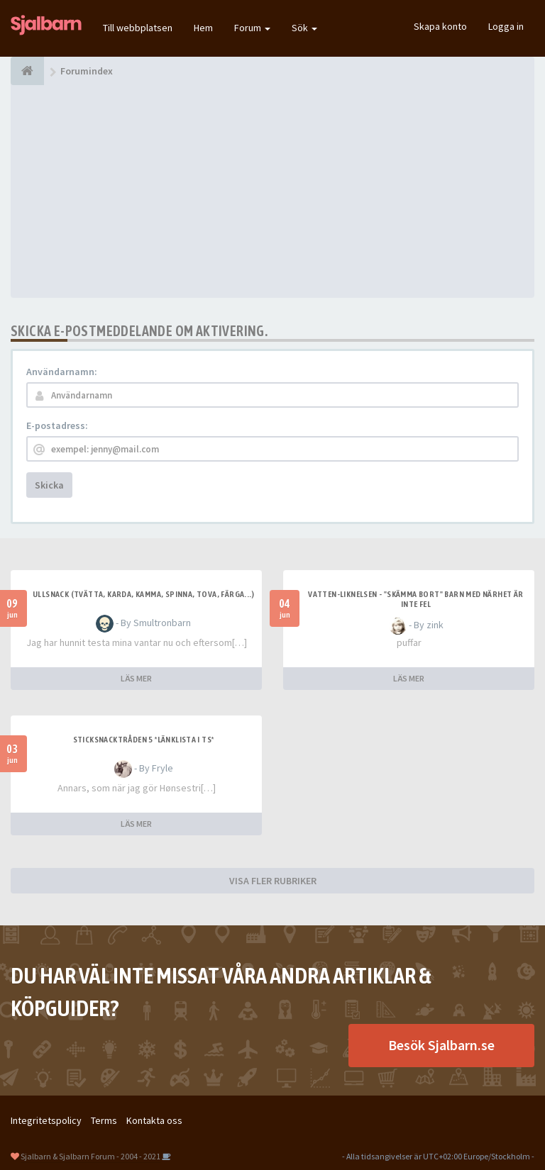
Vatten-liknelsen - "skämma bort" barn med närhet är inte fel (415, 599)
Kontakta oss (154, 1120)
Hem (203, 27)
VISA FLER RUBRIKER (272, 880)
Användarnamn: (61, 371)
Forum (252, 27)
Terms (104, 1120)
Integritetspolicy (46, 1120)
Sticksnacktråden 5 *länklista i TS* (143, 740)
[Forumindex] (27, 71)
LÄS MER (136, 678)
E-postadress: (57, 425)
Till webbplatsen (137, 27)
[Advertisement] (272, 191)
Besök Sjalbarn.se (441, 1045)
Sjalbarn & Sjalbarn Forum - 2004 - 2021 (90, 1156)
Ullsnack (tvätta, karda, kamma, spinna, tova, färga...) (143, 594)
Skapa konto (440, 26)
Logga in (506, 26)
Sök (304, 27)
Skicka (49, 485)
